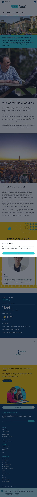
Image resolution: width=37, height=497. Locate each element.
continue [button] (18, 253)
